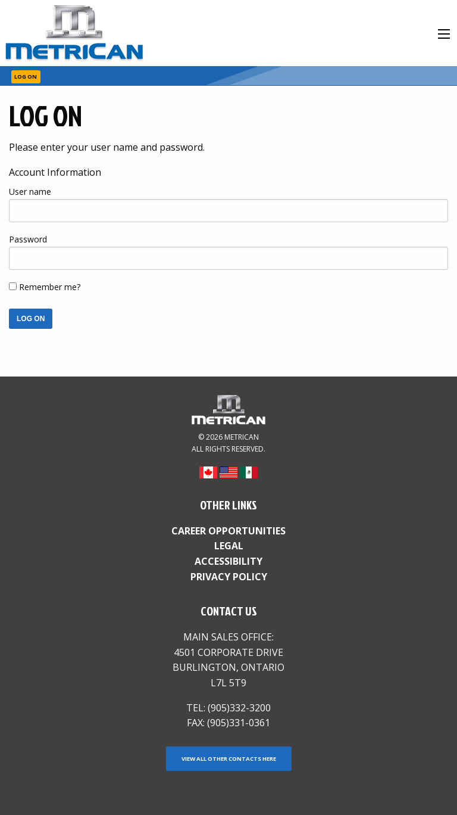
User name (30, 191)
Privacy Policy (228, 576)
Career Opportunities (228, 530)
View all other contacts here (228, 759)
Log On (25, 76)
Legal (228, 545)
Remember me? (49, 287)
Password (28, 239)
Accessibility (228, 561)
